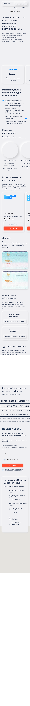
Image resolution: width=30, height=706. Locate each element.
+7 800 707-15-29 (14, 522)
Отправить (13, 465)
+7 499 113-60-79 (14, 499)
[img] (16, 4)
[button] (25, 4)
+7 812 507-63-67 (14, 512)
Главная (12, 11)
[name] (12, 454)
